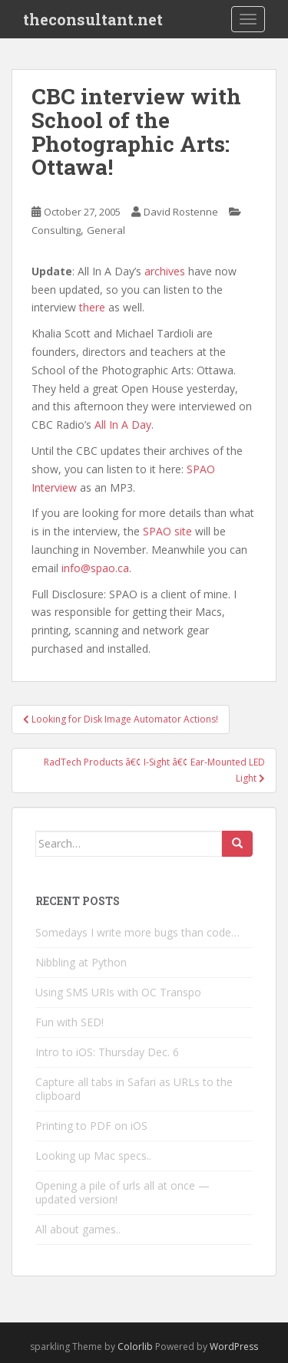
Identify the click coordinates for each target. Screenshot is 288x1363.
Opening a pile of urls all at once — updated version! (122, 1192)
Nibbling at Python (81, 962)
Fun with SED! (69, 1022)
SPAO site (167, 531)
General (106, 230)
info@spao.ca (95, 568)
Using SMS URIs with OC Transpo (118, 992)
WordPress (234, 1346)
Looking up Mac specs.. (93, 1155)
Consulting (56, 230)
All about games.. (78, 1229)
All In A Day (122, 424)
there (92, 307)
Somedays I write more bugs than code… (137, 932)
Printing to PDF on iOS (91, 1125)
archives (164, 271)
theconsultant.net (93, 19)
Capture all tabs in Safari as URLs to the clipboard (134, 1089)
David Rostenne (181, 212)
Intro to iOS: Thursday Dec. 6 (107, 1052)
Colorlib (135, 1346)
